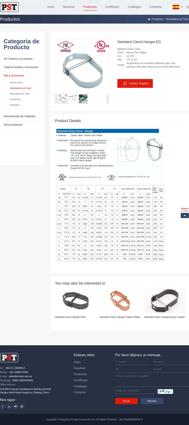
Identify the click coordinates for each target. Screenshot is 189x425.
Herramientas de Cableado (19, 116)
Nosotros (69, 6)
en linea (184, 210)
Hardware (12, 105)
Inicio (50, 6)
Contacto (156, 6)
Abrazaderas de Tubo (18, 88)
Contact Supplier (136, 83)
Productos (90, 6)
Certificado (112, 6)
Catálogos (134, 6)
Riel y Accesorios (14, 75)
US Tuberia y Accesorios (18, 58)
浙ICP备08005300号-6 (131, 419)
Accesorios (13, 99)
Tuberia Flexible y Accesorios (21, 67)
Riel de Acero (14, 82)
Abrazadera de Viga (17, 93)
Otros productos (13, 124)
